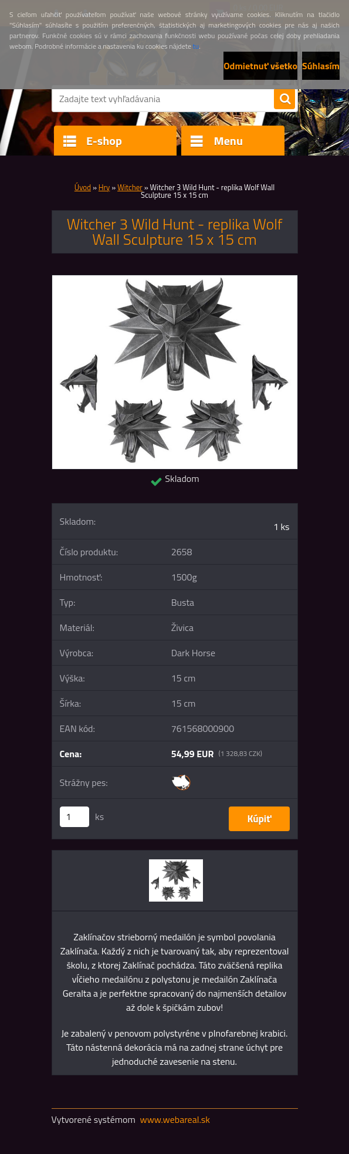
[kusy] (74, 817)
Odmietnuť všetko (260, 66)
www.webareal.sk (175, 1119)
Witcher (130, 187)
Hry (104, 187)
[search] (284, 99)
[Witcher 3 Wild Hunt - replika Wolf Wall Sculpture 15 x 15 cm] (174, 280)
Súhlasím (321, 66)
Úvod (82, 187)
